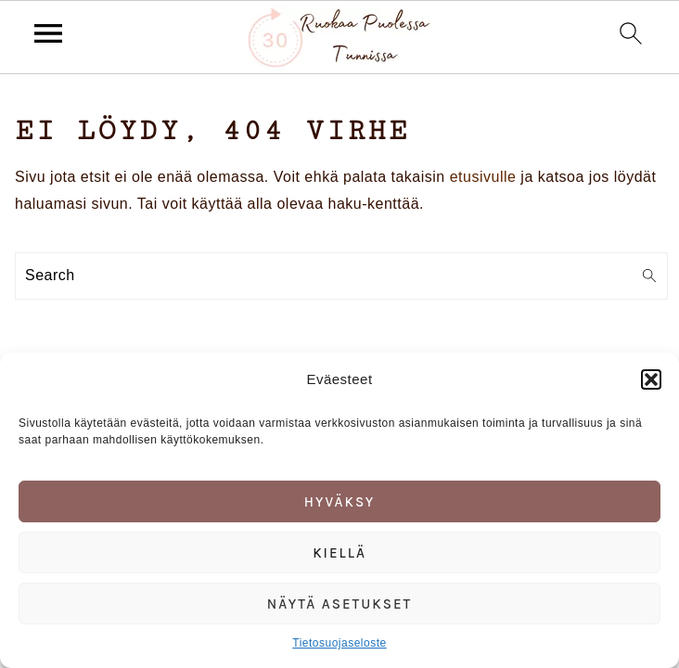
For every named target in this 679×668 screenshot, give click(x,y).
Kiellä (339, 553)
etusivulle (483, 177)
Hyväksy (340, 502)
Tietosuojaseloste (339, 642)
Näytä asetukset (340, 604)
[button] (651, 379)
